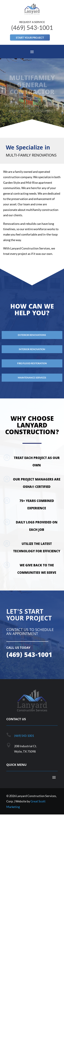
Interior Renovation (32, 349)
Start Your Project (30, 37)
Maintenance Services (32, 377)
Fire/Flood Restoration (32, 363)
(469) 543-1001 (24, 735)
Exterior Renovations (32, 335)
